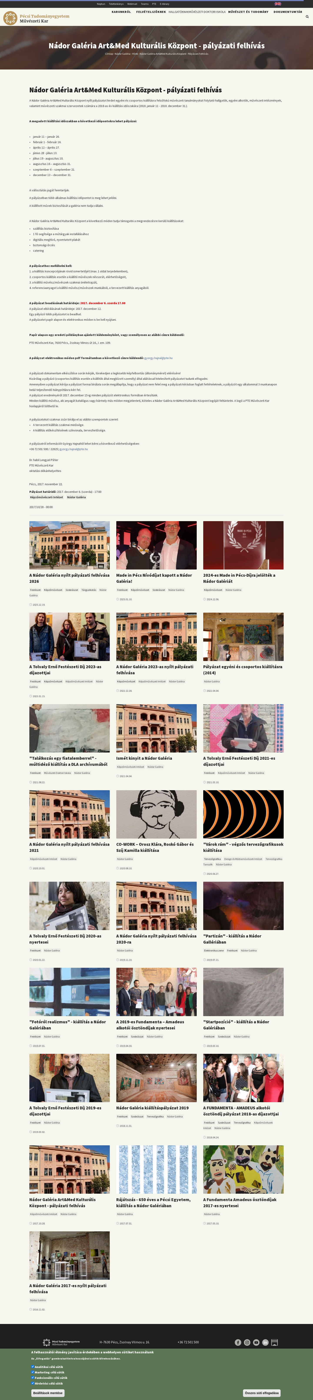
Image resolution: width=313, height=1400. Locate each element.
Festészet (35, 592)
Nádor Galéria (122, 56)
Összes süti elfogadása (262, 1393)
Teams (144, 3)
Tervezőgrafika (212, 861)
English (276, 3)
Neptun (101, 3)
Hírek (135, 56)
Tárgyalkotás (89, 592)
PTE (154, 3)
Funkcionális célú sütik (51, 1378)
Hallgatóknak (159, 19)
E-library (164, 3)
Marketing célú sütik (49, 1372)
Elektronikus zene (214, 953)
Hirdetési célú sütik (49, 1383)
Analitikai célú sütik (49, 1367)
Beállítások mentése (48, 1393)
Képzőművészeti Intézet (46, 500)
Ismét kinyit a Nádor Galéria (144, 760)
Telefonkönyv (116, 3)
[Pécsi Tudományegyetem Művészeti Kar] (37, 23)
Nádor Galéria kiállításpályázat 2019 (152, 1110)
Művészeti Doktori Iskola (200, 19)
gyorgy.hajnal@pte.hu (158, 361)
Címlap (109, 56)
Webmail (132, 3)
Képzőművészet (53, 592)
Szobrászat (72, 592)
